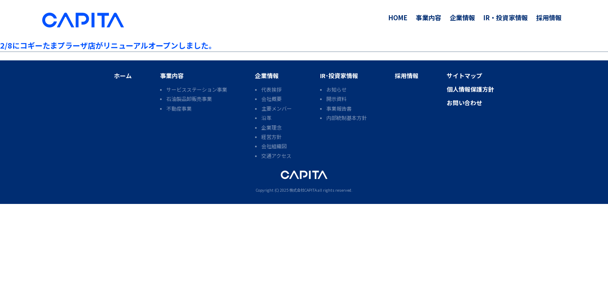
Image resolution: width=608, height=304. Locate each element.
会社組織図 (274, 145)
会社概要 (271, 98)
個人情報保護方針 (470, 89)
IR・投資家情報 (505, 17)
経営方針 (271, 136)
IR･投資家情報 (339, 75)
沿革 (266, 117)
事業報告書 (339, 108)
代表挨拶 (271, 89)
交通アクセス (276, 155)
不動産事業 (179, 108)
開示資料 (336, 98)
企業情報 (462, 17)
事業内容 (428, 17)
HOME (397, 17)
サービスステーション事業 (196, 89)
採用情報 (549, 17)
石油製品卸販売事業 (189, 98)
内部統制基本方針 (346, 117)
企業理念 (271, 127)
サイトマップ (464, 75)
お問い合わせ (464, 102)
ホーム (123, 75)
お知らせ (336, 89)
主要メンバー (276, 108)
